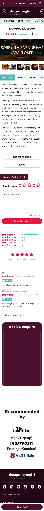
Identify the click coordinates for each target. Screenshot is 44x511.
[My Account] (40, 3)
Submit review (22, 221)
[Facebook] (4, 487)
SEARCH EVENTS (24, 21)
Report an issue (22, 156)
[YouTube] (25, 487)
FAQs (22, 164)
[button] (17, 34)
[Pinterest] (18, 487)
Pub (36, 34)
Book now (22, 506)
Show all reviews (12, 315)
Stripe (18, 494)
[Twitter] (32, 487)
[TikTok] (39, 487)
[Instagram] (11, 487)
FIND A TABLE (8, 21)
